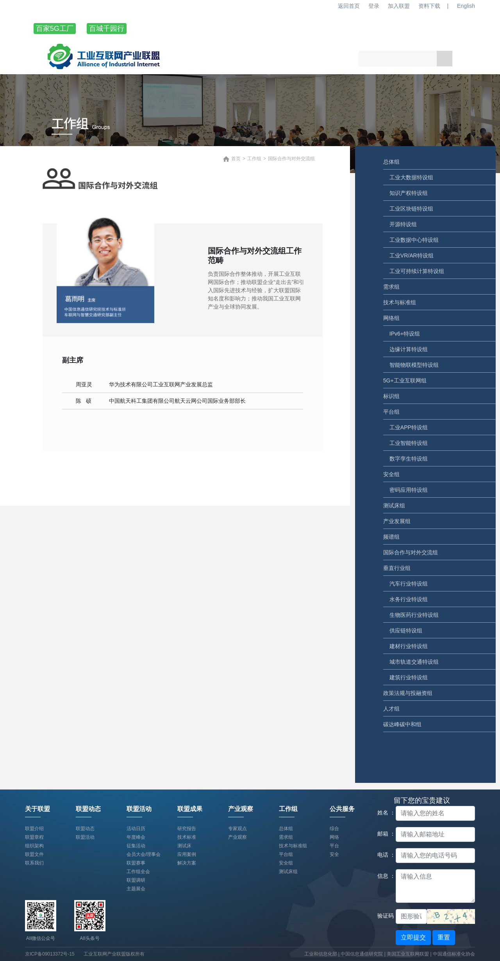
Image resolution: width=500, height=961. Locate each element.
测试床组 (394, 505)
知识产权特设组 (408, 193)
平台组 (391, 412)
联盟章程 (34, 837)
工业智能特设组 (408, 443)
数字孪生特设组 (408, 458)
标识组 (391, 396)
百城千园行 (106, 28)
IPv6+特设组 (404, 333)
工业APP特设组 (408, 427)
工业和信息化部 (320, 954)
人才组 (391, 709)
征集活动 (136, 845)
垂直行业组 (397, 568)
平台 (334, 845)
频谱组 (391, 537)
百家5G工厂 (54, 28)
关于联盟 (163, 28)
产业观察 (366, 28)
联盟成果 (316, 28)
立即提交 (413, 937)
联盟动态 (214, 28)
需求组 (391, 287)
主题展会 (136, 888)
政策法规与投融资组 (407, 693)
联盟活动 (265, 28)
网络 (334, 837)
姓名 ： (383, 812)
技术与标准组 (399, 302)
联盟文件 (34, 854)
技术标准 (186, 837)
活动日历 (136, 828)
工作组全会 (138, 871)
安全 (334, 854)
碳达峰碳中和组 (402, 724)
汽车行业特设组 (408, 584)
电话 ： (383, 855)
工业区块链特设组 (411, 208)
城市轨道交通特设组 (414, 662)
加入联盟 (399, 6)
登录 (373, 6)
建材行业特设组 (408, 646)
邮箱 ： (383, 834)
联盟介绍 (34, 828)
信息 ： (383, 876)
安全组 (391, 474)
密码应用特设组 (408, 490)
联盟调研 (136, 880)
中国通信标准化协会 (454, 954)
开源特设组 (403, 224)
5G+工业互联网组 (405, 380)
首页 (236, 158)
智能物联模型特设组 (414, 365)
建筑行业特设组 (408, 677)
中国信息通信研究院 (362, 954)
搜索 (444, 58)
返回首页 (349, 6)
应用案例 (186, 854)
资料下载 (429, 6)
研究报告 (186, 828)
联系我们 (34, 863)
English (466, 6)
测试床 (184, 845)
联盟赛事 (136, 863)
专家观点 (237, 828)
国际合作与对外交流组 (410, 552)
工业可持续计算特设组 (416, 271)
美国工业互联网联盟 (408, 954)
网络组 (391, 318)
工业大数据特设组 (411, 177)
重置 (444, 937)
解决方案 (186, 863)
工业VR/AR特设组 (411, 255)
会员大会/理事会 (144, 854)
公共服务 (342, 809)
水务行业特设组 (408, 599)
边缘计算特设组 (408, 349)
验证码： (383, 916)
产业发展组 (397, 521)
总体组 (391, 162)
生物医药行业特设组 (414, 615)
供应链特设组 (405, 630)
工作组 (420, 28)
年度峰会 (136, 837)
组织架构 (34, 845)
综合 (334, 828)
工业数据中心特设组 (414, 240)
